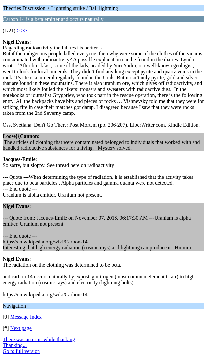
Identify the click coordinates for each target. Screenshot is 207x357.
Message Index (26, 317)
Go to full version (21, 351)
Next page (21, 328)
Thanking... (15, 345)
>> (24, 30)
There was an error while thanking (39, 339)
